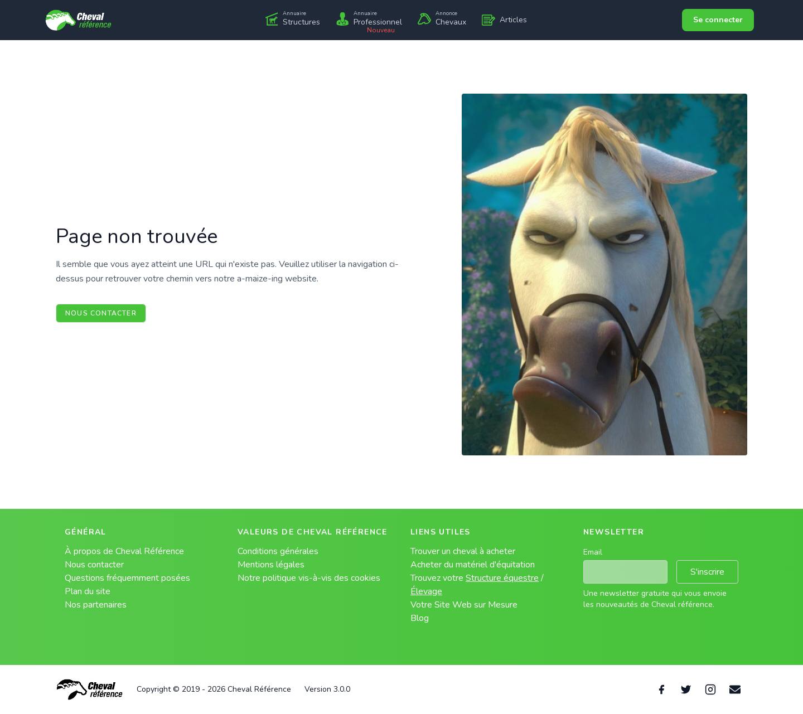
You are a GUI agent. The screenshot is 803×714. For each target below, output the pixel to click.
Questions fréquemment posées (127, 578)
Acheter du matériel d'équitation (472, 564)
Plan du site (87, 591)
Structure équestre (502, 578)
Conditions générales (278, 551)
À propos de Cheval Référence (124, 551)
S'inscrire (707, 572)
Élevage (426, 591)
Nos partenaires (96, 605)
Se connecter (718, 19)
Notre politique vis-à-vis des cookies (309, 578)
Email (592, 552)
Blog (419, 618)
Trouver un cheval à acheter (462, 551)
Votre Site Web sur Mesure (463, 605)
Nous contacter (101, 313)
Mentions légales (271, 564)
